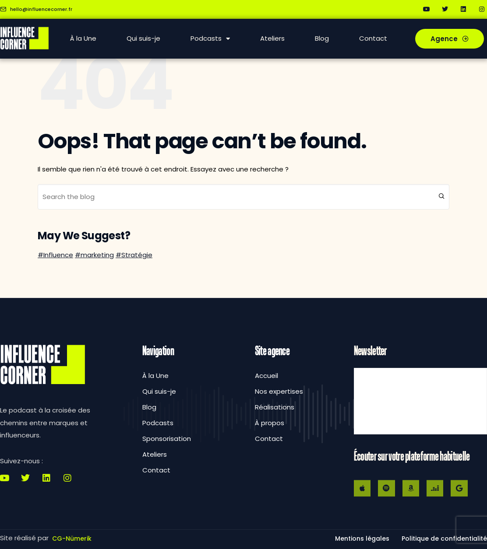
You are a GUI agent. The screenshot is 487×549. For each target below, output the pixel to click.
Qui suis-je (143, 38)
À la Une (83, 38)
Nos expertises (279, 391)
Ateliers (272, 38)
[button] (444, 538)
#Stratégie (134, 254)
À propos (269, 422)
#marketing (94, 254)
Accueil (266, 375)
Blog (322, 38)
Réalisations (274, 407)
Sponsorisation (166, 438)
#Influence (55, 254)
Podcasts (210, 38)
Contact (373, 38)
